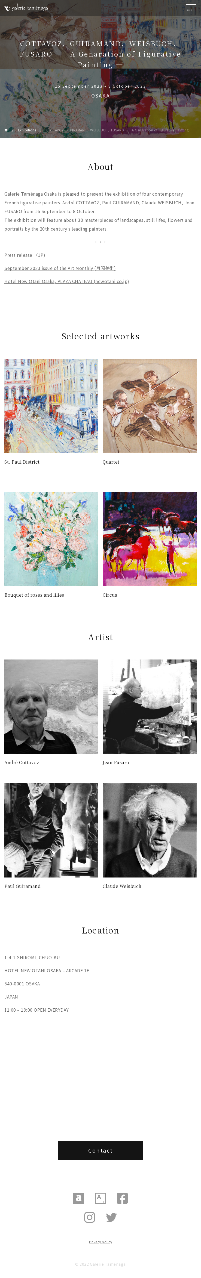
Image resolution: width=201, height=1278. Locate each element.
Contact (100, 1150)
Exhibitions (27, 130)
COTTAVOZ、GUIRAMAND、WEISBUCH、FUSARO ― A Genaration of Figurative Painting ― (119, 130)
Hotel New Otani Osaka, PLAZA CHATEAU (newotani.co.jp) (66, 281)
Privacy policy (100, 1241)
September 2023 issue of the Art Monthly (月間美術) (60, 268)
